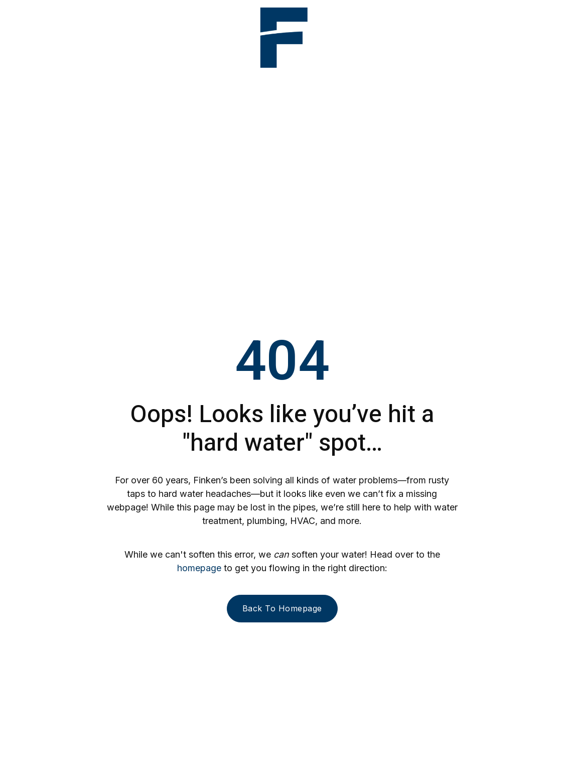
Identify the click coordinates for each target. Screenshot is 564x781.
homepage (199, 568)
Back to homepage (282, 608)
